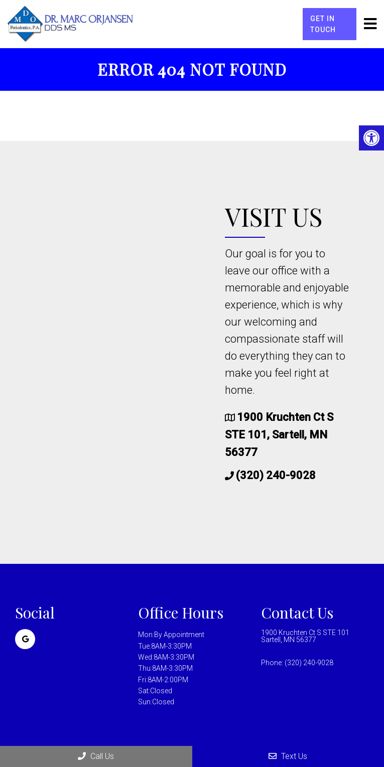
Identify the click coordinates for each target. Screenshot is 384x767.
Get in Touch (323, 24)
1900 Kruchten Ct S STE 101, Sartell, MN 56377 (279, 434)
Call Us (96, 756)
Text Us (288, 756)
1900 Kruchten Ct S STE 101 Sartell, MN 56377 (305, 636)
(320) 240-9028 (276, 475)
